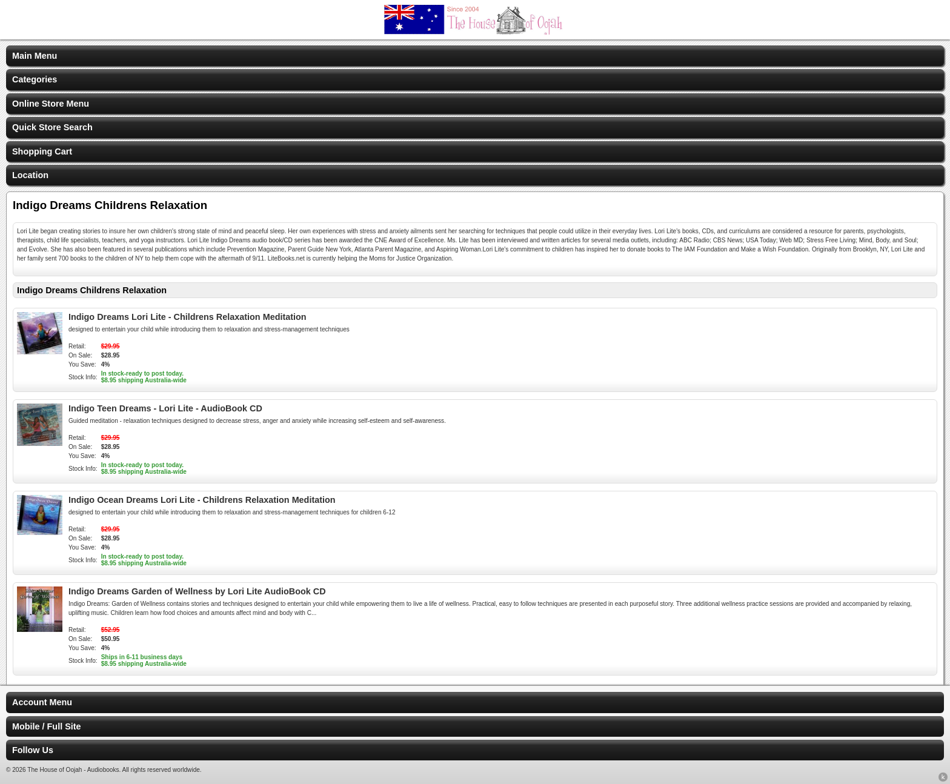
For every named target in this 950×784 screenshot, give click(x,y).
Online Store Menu (50, 103)
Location (30, 175)
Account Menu (42, 702)
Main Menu (34, 56)
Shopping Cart (42, 151)
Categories (34, 79)
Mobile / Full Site (46, 726)
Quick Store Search (52, 127)
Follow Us (32, 750)
